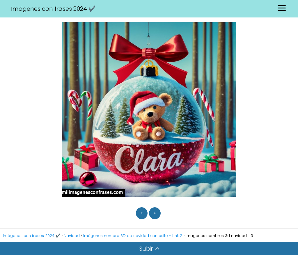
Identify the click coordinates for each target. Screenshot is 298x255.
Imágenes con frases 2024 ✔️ (53, 9)
